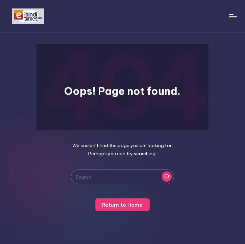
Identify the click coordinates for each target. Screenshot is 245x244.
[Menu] (232, 16)
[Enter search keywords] (122, 176)
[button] (167, 176)
